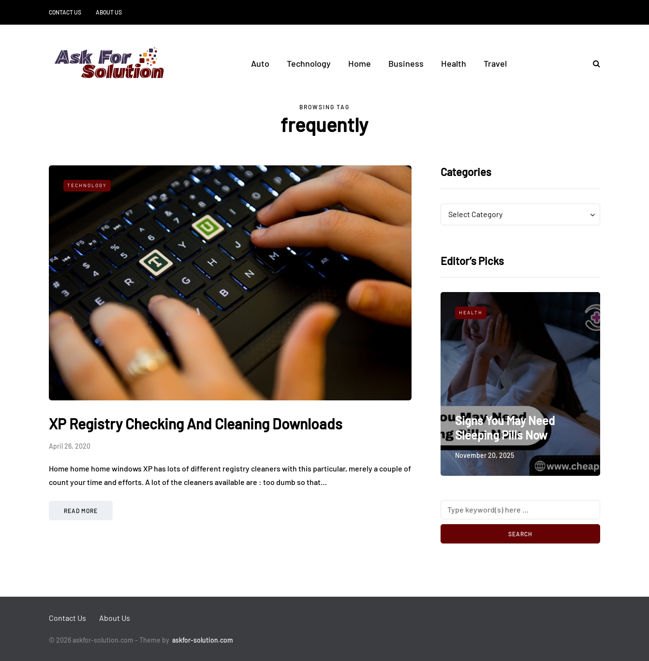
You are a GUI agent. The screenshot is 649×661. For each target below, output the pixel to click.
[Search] (520, 509)
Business (406, 63)
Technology (309, 63)
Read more (81, 510)
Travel (495, 63)
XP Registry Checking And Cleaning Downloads (195, 423)
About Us (109, 12)
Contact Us (65, 12)
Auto (260, 63)
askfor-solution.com (202, 640)
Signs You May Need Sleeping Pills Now (505, 427)
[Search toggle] (593, 63)
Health (453, 63)
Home (359, 63)
